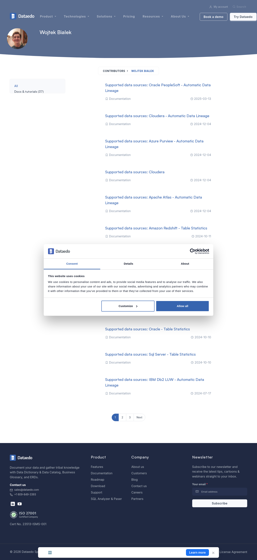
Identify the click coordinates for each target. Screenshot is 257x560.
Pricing (129, 16)
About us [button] (179, 16)
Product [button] (47, 16)
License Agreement (233, 552)
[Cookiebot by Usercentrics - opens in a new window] (192, 251)
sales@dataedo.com (24, 489)
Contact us (139, 486)
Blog (134, 479)
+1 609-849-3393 (23, 494)
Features (97, 467)
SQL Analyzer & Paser (106, 499)
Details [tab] (128, 263)
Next (139, 417)
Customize (128, 306)
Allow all (182, 306)
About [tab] (185, 263)
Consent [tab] (72, 263)
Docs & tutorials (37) (29, 91)
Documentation (101, 473)
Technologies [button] (75, 16)
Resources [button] (152, 16)
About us (137, 467)
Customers (139, 473)
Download (98, 486)
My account (218, 6)
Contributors (114, 71)
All (16, 86)
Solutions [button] (105, 16)
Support (96, 492)
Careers (137, 492)
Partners (137, 499)
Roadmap (97, 479)
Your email (200, 484)
